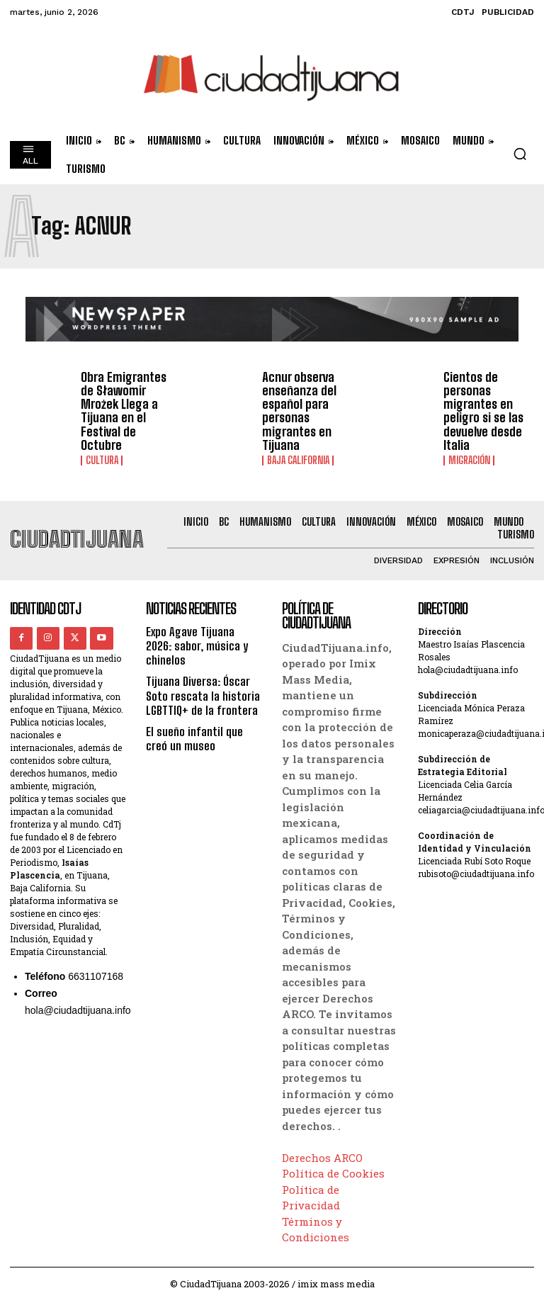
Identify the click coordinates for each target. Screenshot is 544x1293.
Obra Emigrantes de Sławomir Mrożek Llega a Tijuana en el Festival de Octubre (126, 401)
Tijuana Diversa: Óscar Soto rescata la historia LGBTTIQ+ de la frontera (200, 672)
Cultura (101, 441)
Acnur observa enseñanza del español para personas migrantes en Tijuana (295, 408)
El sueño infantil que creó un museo (203, 713)
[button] (520, 154)
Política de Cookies (333, 1165)
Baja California (297, 453)
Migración (468, 453)
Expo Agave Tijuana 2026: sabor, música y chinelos (202, 631)
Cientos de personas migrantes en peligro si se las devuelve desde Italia (480, 408)
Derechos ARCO (322, 1150)
